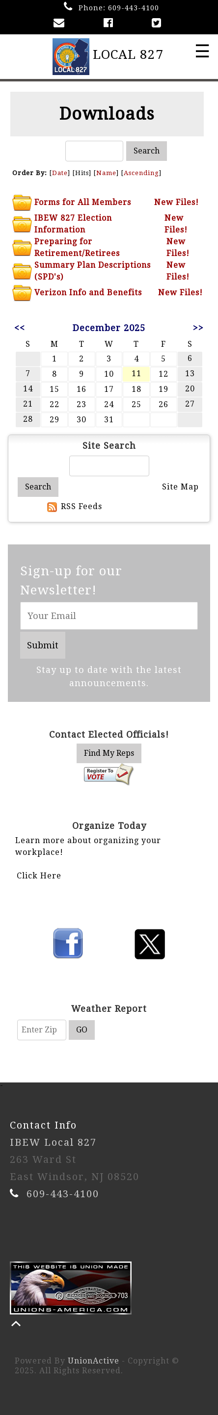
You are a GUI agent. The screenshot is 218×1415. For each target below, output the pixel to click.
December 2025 (109, 328)
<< (19, 328)
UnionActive (93, 1360)
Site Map (180, 486)
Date (60, 173)
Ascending (141, 173)
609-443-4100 (133, 8)
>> (198, 328)
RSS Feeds (81, 506)
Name (106, 173)
